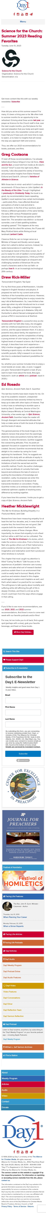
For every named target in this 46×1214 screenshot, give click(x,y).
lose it (11, 269)
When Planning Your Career (15, 917)
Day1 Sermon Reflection (13, 1016)
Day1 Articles (10, 951)
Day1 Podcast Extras (11, 972)
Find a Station (10, 1056)
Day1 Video (9, 986)
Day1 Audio (9, 959)
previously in (16, 193)
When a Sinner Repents (13, 926)
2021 (12, 610)
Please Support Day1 (13, 660)
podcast (33, 376)
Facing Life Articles (12, 934)
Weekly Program (9, 1078)
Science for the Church (12, 71)
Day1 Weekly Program (12, 965)
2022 (21, 610)
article (21, 376)
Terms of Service (19, 1206)
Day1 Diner (7, 1004)
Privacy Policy (6, 1206)
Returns (31, 1206)
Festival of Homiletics (12, 868)
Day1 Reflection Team (12, 1010)
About (4, 1073)
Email (7, 695)
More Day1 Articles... (23, 632)
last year (36, 120)
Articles (5, 1084)
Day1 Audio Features (12, 978)
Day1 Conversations (11, 998)
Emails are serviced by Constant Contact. (23, 747)
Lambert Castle (16, 234)
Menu (23, 22)
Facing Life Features (13, 897)
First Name (10, 707)
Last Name (10, 719)
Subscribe (23, 754)
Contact (5, 1102)
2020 (7, 610)
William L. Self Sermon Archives (17, 1047)
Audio (4, 1090)
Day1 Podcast (10, 1024)
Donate (5, 1107)
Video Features (9, 992)
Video (4, 1096)
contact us (5, 1180)
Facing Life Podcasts (13, 943)
